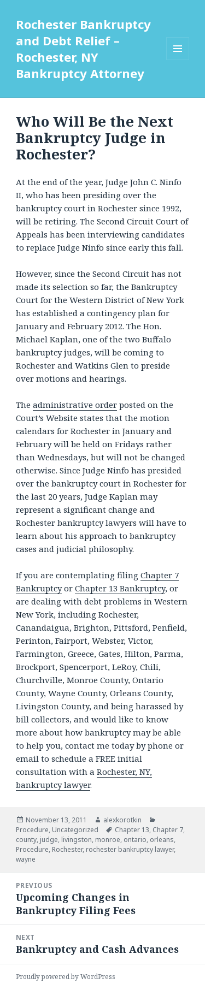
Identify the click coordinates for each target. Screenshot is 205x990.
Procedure (32, 829)
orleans (162, 839)
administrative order (75, 404)
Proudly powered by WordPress (65, 976)
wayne (26, 859)
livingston (76, 839)
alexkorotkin (122, 820)
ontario (135, 839)
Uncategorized (75, 829)
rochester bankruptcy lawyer (130, 849)
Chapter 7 (168, 829)
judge (49, 839)
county (26, 839)
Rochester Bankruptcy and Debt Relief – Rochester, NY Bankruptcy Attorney (83, 48)
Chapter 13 (132, 829)
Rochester (67, 849)
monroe (107, 839)
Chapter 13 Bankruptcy (120, 588)
